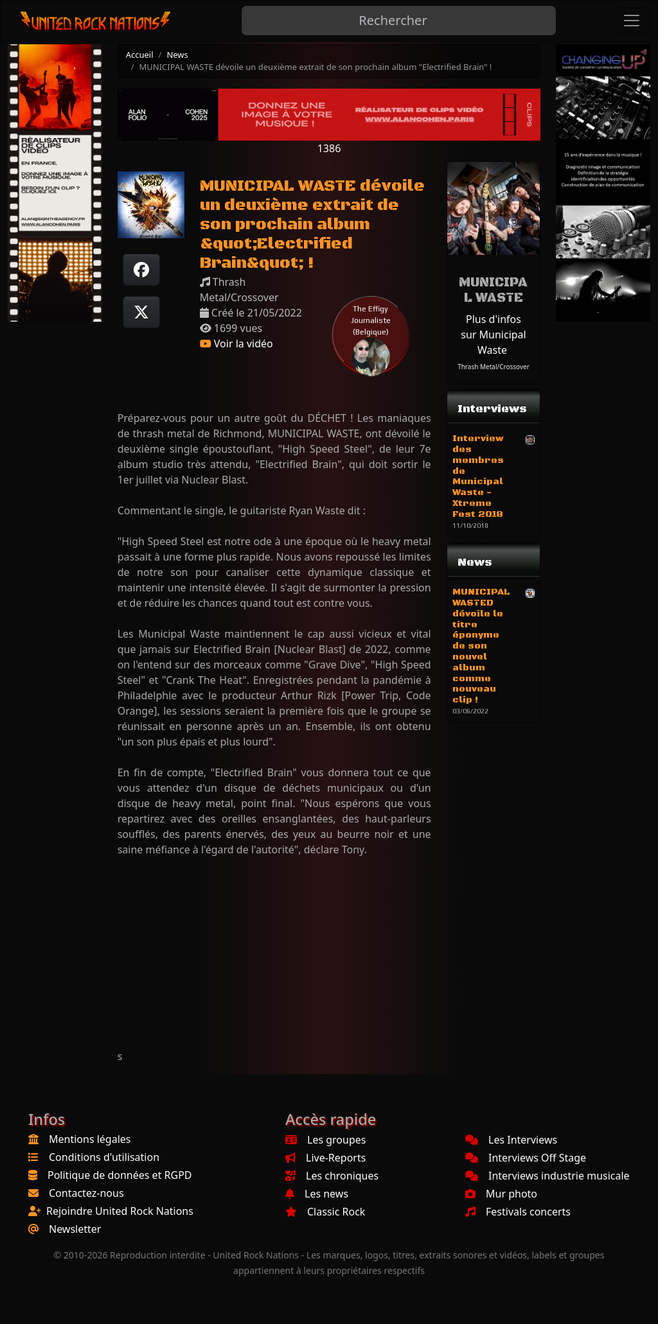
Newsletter (75, 1229)
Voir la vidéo (236, 343)
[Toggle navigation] (632, 20)
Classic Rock (325, 1212)
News (177, 54)
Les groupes (325, 1140)
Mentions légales (90, 1139)
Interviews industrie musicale (547, 1176)
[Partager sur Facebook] (141, 270)
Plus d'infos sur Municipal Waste (493, 334)
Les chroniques (331, 1176)
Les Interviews (511, 1140)
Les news (316, 1194)
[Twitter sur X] (141, 312)
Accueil (140, 54)
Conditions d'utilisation (104, 1157)
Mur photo (501, 1194)
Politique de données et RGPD (120, 1175)
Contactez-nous (86, 1193)
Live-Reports (325, 1158)
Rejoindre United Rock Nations (119, 1211)
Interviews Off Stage (525, 1158)
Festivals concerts (518, 1212)
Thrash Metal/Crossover (493, 366)
